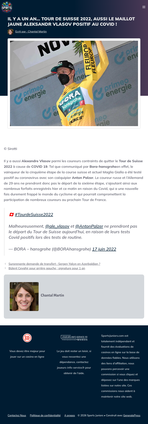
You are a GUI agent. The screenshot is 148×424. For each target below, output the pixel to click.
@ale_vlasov (57, 226)
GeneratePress (131, 415)
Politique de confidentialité (45, 415)
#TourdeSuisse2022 (34, 214)
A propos (69, 415)
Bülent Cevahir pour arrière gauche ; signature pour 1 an (46, 268)
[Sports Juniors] (6, 7)
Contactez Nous (17, 415)
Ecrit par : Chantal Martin (31, 31)
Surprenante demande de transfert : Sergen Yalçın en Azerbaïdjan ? (54, 264)
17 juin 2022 (104, 248)
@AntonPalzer (89, 226)
